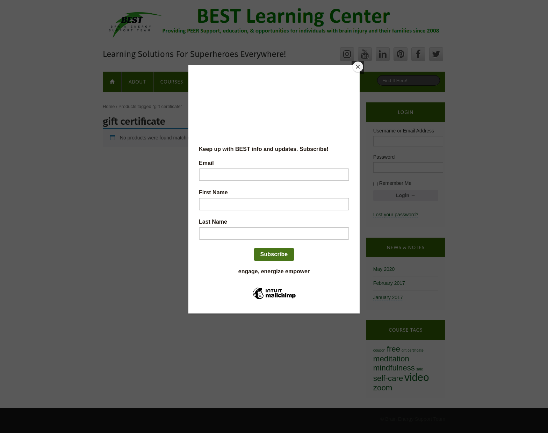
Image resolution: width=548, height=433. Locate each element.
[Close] (358, 67)
